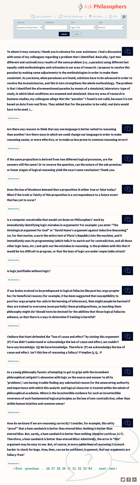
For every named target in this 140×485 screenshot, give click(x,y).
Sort (101, 22)
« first (17, 468)
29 (64, 468)
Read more (14, 119)
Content (21, 22)
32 (79, 468)
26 (48, 468)
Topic (73, 22)
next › (103, 468)
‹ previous (31, 468)
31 (74, 468)
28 (58, 468)
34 (90, 468)
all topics (98, 16)
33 (85, 468)
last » (113, 468)
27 (53, 468)
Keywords (50, 22)
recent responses (73, 16)
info (115, 16)
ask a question (44, 16)
